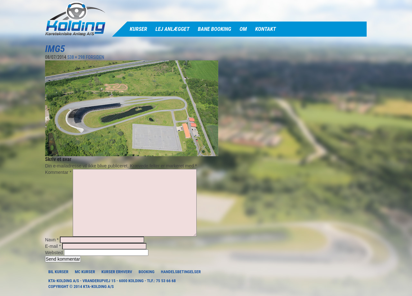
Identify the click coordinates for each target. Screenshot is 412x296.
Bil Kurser (58, 271)
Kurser (138, 29)
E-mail (53, 246)
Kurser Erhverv (116, 271)
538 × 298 (76, 57)
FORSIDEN (95, 57)
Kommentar (58, 172)
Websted (54, 252)
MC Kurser (85, 271)
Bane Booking (214, 29)
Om (243, 29)
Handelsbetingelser (181, 271)
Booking (146, 271)
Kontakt (265, 29)
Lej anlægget (172, 29)
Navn (52, 239)
